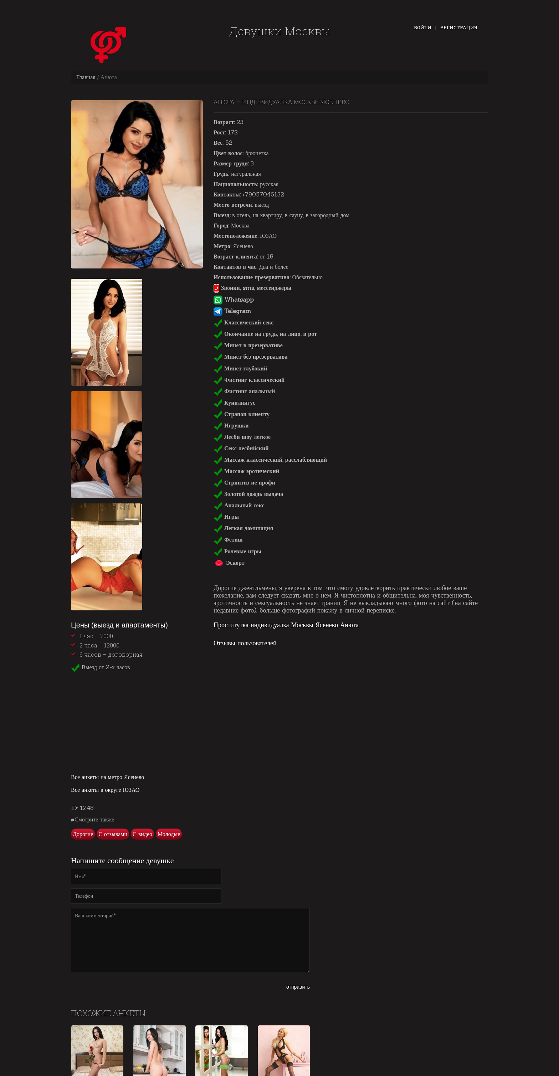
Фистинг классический (249, 379)
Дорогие (83, 833)
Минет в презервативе (248, 345)
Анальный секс (239, 505)
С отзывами (112, 833)
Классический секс (243, 322)
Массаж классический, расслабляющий (270, 459)
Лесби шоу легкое (242, 436)
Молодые (169, 833)
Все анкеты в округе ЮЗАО (105, 789)
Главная (86, 77)
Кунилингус (234, 402)
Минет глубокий (240, 368)
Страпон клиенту (242, 413)
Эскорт (229, 562)
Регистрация (458, 27)
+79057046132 (263, 194)
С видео (142, 833)
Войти (422, 27)
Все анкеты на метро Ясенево (107, 776)
